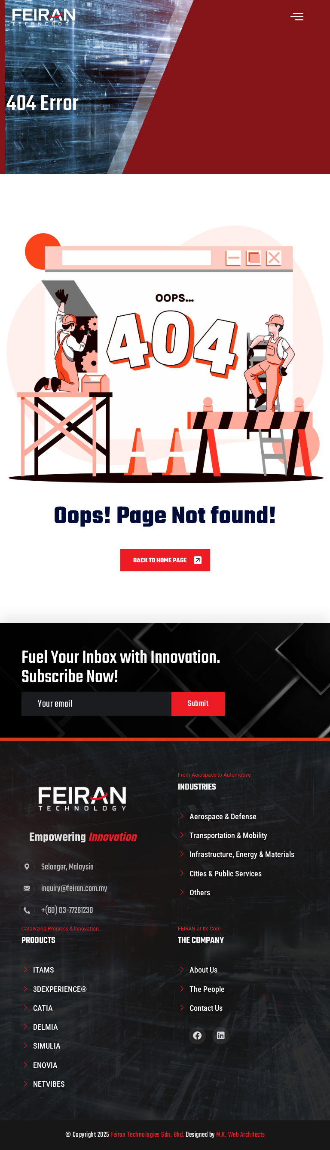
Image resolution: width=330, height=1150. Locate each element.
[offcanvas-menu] (296, 17)
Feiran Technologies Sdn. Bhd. (147, 1135)
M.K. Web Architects (240, 1135)
